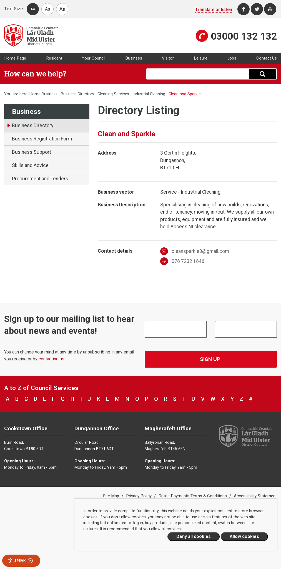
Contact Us (266, 58)
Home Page (15, 58)
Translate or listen (213, 9)
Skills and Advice (30, 165)
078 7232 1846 (182, 261)
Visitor (168, 58)
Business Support (31, 152)
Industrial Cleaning (148, 94)
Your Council (93, 58)
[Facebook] (243, 9)
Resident (54, 58)
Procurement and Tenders (40, 178)
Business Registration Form (42, 139)
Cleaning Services (113, 94)
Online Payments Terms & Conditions (193, 495)
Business (133, 58)
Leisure (200, 58)
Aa (33, 9)
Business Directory (77, 94)
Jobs (231, 58)
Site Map (111, 495)
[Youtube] (270, 9)
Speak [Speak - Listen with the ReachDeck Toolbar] (20, 560)
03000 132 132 (244, 36)
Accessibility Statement (255, 495)
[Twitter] (257, 9)
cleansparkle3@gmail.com (194, 251)
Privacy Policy (139, 495)
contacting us (51, 359)
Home (35, 94)
